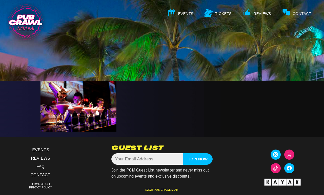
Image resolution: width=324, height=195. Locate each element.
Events (40, 150)
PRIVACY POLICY (40, 187)
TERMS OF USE (40, 183)
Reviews (40, 158)
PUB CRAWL (162, 189)
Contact (40, 175)
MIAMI (175, 189)
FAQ (40, 166)
